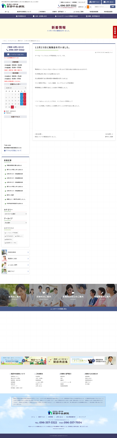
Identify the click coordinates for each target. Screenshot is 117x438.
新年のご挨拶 (109, 136)
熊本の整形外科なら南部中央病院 (57, 435)
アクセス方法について (12, 150)
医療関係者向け (89, 380)
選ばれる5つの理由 (15, 378)
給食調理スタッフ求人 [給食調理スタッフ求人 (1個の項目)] (11, 242)
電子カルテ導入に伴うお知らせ (15, 169)
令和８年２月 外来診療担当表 (15, 182)
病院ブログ (110, 52)
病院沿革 (13, 384)
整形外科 (62, 376)
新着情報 (87, 376)
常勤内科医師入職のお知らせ (14, 165)
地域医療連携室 (64, 386)
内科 (61, 378)
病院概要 (13, 382)
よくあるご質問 (39, 382)
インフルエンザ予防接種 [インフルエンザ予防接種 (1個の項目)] (12, 232)
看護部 (62, 384)
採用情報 (74, 2)
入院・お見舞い (39, 378)
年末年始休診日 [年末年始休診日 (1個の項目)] (9, 236)
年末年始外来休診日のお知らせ (15, 203)
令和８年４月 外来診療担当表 (15, 174)
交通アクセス (39, 384)
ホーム (33, 417)
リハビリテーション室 (65, 382)
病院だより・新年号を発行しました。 (16, 199)
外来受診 (38, 376)
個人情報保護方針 (70, 417)
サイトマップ (82, 2)
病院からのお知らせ (65, 2)
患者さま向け (88, 378)
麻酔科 (62, 380)
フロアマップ (14, 386)
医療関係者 (38, 380)
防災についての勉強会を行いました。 (46, 136)
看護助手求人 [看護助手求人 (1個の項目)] (9, 239)
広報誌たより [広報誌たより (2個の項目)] (19, 236)
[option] (35, 360)
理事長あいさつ (14, 376)
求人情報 (87, 384)
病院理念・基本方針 (15, 380)
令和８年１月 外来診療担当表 (15, 191)
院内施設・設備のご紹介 (17, 387)
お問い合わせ (39, 386)
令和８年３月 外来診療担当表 (15, 178)
